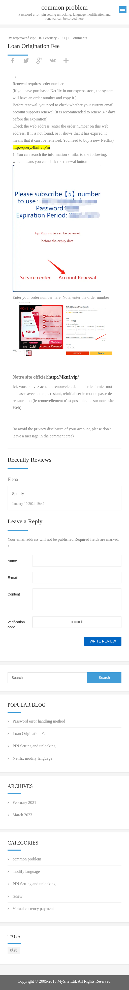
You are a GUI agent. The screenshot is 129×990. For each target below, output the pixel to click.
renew (17, 896)
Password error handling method (39, 721)
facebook (13, 61)
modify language (26, 871)
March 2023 (22, 815)
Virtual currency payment (33, 908)
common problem (27, 859)
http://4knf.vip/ (63, 377)
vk (53, 61)
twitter (26, 61)
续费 (13, 950)
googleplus (39, 61)
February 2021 (24, 802)
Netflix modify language (32, 758)
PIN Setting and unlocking (34, 746)
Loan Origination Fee (30, 733)
